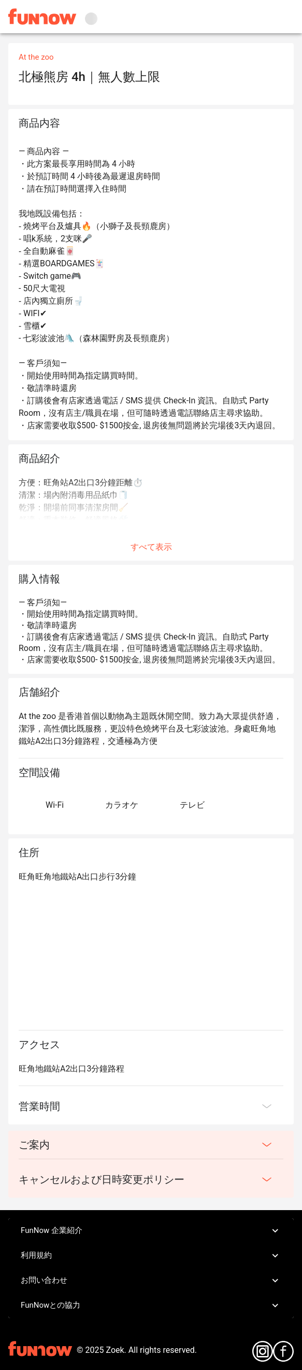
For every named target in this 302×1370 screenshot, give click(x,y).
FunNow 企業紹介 (151, 1230)
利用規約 (151, 1255)
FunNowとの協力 (151, 1305)
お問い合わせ (151, 1280)
